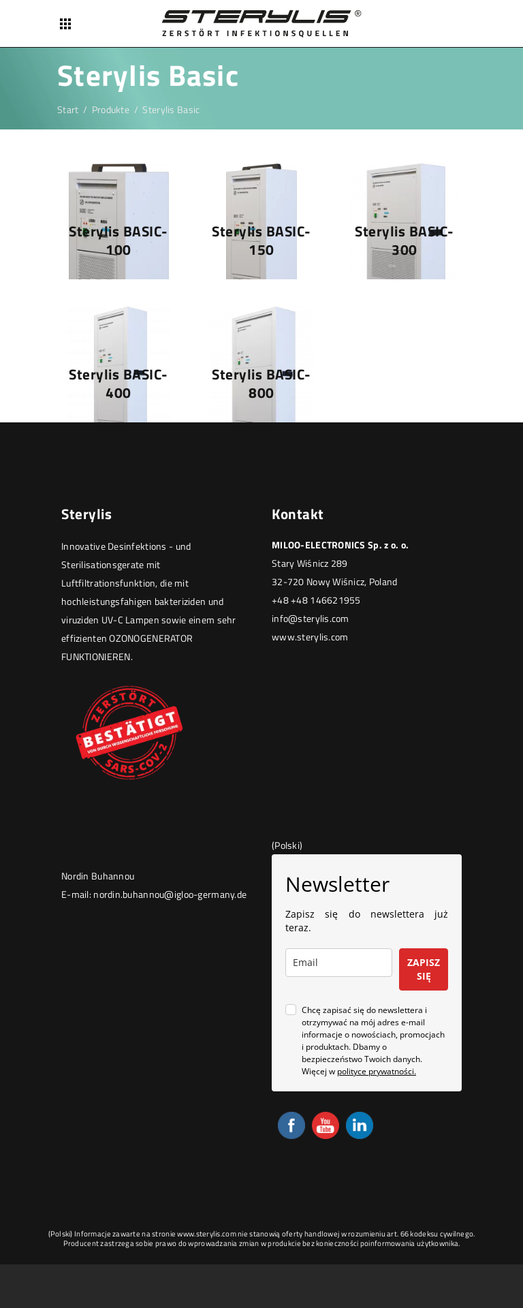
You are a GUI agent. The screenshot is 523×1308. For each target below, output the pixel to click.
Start (67, 109)
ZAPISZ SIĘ (423, 969)
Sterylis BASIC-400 (118, 383)
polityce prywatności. (376, 1071)
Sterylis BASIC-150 (261, 240)
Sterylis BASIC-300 (404, 240)
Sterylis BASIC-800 (261, 383)
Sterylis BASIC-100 (118, 240)
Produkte (110, 109)
